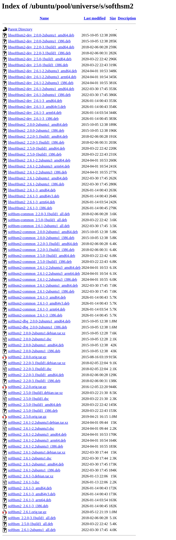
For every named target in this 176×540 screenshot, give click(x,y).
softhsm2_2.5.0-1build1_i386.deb (33, 411)
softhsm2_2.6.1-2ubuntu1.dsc (30, 458)
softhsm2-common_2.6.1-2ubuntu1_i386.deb (41, 291)
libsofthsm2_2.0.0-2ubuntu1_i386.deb (36, 130)
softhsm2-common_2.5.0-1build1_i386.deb (40, 262)
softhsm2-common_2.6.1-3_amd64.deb (37, 297)
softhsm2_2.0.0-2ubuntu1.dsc (30, 339)
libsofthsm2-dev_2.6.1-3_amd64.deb (35, 101)
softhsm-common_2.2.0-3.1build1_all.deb (39, 214)
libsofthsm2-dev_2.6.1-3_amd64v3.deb (37, 107)
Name (44, 18)
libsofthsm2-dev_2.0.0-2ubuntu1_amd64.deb (41, 35)
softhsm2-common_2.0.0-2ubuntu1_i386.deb (41, 238)
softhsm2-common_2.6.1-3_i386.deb (35, 315)
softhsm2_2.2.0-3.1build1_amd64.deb (36, 375)
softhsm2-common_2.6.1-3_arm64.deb (36, 309)
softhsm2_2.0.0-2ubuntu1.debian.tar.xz (36, 333)
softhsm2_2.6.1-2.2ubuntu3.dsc (31, 428)
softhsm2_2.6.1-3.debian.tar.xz (30, 476)
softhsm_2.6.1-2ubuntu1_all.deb (32, 530)
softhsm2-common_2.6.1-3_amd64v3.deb (38, 303)
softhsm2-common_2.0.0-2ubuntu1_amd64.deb (43, 232)
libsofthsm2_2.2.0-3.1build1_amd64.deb (38, 136)
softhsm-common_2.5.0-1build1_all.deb (37, 220)
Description (127, 18)
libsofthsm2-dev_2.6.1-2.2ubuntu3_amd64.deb (42, 71)
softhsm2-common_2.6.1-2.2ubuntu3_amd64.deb (44, 268)
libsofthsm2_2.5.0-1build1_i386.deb (34, 154)
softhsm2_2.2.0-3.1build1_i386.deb (34, 381)
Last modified (95, 18)
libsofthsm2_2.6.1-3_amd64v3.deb (33, 196)
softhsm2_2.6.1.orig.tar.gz (27, 512)
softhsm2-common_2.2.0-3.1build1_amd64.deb (43, 244)
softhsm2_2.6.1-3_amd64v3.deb (31, 494)
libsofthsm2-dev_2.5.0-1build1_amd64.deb (40, 59)
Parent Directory (20, 29)
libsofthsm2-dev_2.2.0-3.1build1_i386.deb (39, 53)
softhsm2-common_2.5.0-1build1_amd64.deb (41, 256)
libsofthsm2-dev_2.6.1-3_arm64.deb (34, 113)
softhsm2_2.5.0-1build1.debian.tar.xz (35, 393)
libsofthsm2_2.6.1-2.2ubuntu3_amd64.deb (39, 160)
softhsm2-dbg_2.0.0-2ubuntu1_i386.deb (37, 327)
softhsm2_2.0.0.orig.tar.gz (27, 357)
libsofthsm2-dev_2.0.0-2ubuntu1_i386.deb (39, 41)
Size (113, 18)
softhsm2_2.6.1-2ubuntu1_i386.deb (34, 470)
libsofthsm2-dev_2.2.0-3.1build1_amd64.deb (41, 47)
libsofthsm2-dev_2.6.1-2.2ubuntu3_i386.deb (40, 83)
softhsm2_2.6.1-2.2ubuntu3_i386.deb (35, 446)
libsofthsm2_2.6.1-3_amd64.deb (32, 190)
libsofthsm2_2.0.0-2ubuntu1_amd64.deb (38, 125)
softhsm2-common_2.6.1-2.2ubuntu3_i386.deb (42, 279)
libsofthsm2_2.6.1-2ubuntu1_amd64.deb (38, 178)
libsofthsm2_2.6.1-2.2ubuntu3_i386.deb (37, 172)
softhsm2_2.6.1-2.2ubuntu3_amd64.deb (37, 434)
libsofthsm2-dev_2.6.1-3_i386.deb (33, 119)
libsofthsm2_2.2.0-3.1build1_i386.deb (36, 142)
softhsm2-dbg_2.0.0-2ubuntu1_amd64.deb (39, 321)
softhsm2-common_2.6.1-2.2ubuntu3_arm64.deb (44, 274)
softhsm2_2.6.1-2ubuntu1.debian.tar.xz (36, 452)
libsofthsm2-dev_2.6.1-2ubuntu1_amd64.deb (41, 89)
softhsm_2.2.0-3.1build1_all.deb (32, 518)
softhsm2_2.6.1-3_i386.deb (28, 506)
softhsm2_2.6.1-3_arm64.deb (29, 500)
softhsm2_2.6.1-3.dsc (23, 482)
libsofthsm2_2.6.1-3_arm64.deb (31, 202)
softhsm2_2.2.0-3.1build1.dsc (30, 369)
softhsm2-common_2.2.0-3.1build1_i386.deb (41, 250)
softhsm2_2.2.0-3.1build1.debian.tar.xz (37, 363)
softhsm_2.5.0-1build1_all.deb (30, 524)
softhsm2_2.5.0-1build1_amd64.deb (34, 405)
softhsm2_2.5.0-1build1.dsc (28, 399)
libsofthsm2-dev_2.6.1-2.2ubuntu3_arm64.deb (42, 77)
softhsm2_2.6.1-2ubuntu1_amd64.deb (36, 464)
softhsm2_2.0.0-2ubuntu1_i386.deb (34, 351)
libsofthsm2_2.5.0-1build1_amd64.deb (36, 148)
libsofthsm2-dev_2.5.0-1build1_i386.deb (38, 65)
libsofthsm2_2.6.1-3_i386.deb (30, 208)
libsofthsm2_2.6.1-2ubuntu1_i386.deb (36, 184)
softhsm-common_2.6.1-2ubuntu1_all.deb (39, 226)
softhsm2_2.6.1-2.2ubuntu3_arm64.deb (37, 440)
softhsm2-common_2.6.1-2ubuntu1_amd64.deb (43, 285)
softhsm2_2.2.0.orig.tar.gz (27, 387)
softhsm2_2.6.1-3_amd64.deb (30, 488)
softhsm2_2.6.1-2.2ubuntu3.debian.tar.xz (38, 422)
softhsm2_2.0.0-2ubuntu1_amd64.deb (36, 345)
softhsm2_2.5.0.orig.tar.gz (27, 417)
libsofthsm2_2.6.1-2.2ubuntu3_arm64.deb (39, 166)
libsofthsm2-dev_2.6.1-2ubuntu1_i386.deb (39, 95)
